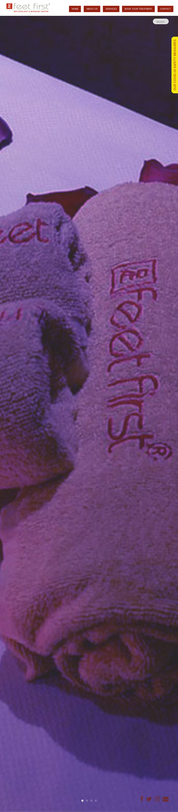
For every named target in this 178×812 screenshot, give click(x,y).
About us (92, 9)
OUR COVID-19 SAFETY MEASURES (174, 64)
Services (111, 9)
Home (75, 9)
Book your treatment (138, 9)
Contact (165, 9)
